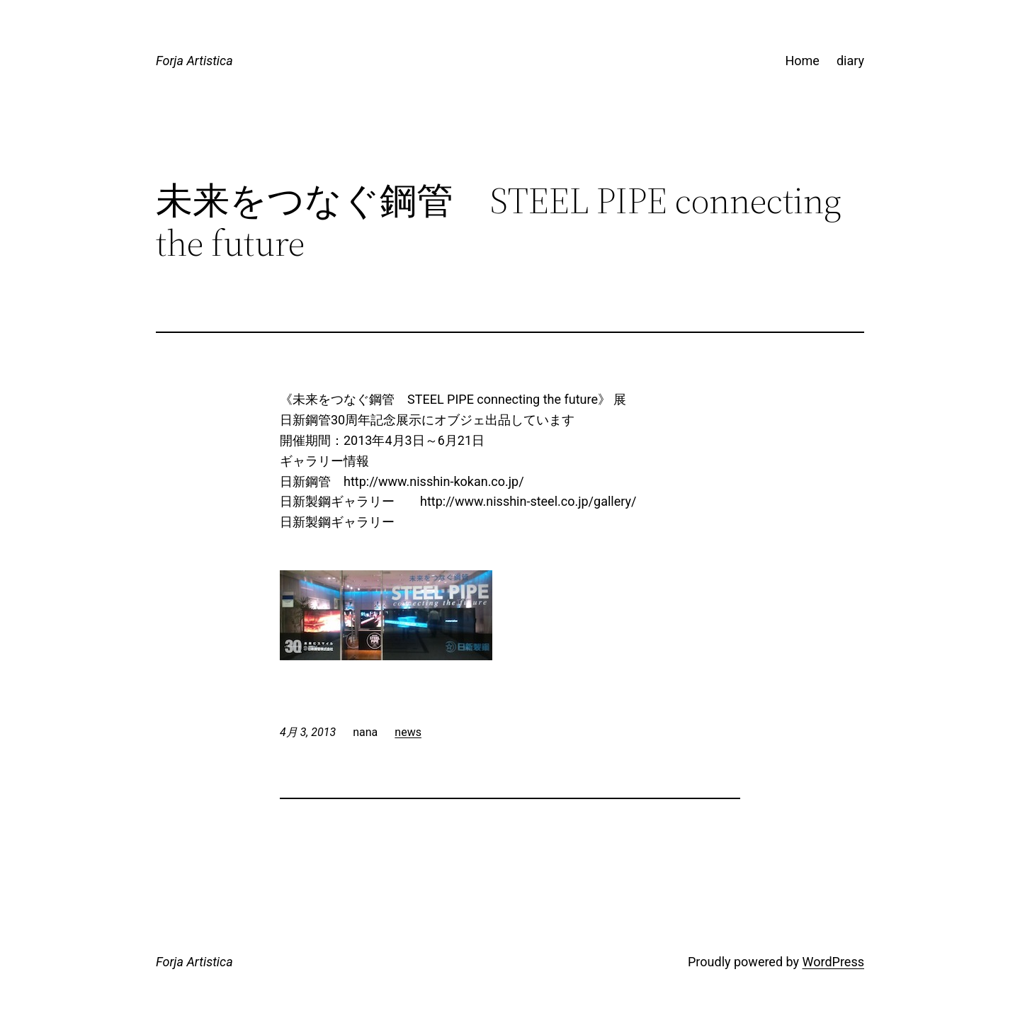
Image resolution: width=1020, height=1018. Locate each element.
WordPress (833, 961)
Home (802, 60)
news (408, 732)
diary (850, 60)
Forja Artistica (194, 60)
